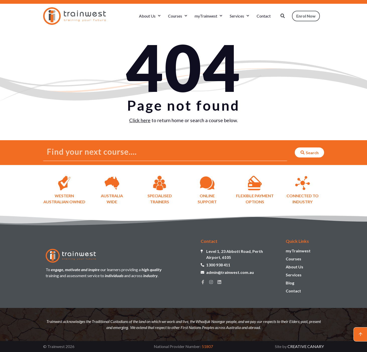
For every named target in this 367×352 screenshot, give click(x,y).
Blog (290, 282)
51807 (207, 346)
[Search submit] (309, 152)
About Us (150, 16)
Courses (177, 16)
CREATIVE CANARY (305, 346)
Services (239, 16)
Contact (264, 16)
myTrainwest (208, 16)
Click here (140, 120)
